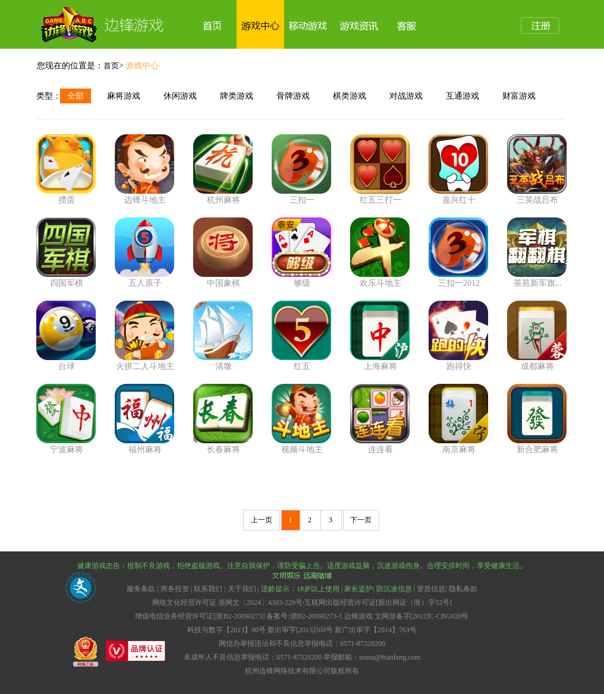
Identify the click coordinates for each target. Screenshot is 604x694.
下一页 (361, 520)
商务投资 (175, 589)
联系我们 (208, 589)
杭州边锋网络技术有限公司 (288, 671)
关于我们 (242, 589)
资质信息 (431, 589)
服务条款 (142, 589)
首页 (111, 65)
